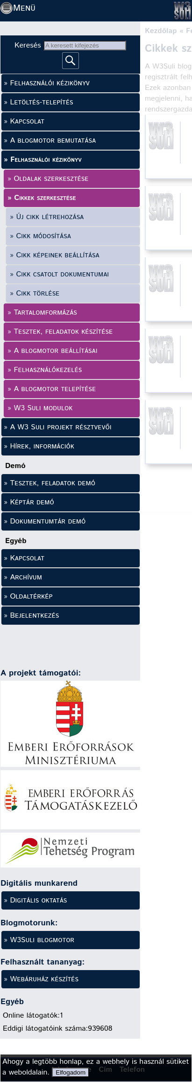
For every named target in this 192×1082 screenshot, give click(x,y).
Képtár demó (32, 502)
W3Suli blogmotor (42, 940)
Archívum (26, 577)
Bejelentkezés (34, 615)
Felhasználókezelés (48, 370)
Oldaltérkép (31, 596)
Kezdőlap (161, 31)
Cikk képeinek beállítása (57, 255)
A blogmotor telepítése (55, 389)
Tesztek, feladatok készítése (63, 331)
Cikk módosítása (43, 236)
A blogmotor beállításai (55, 350)
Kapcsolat (27, 121)
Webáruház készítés (44, 979)
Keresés (28, 45)
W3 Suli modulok (43, 408)
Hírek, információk (42, 446)
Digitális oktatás (38, 900)
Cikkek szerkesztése (45, 198)
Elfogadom (70, 1072)
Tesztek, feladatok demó (52, 483)
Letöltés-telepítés (41, 102)
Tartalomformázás (45, 312)
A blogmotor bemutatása (53, 140)
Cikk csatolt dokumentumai (62, 274)
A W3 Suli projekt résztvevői (60, 427)
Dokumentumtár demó (47, 521)
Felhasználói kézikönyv (49, 83)
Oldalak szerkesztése (51, 178)
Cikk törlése (37, 293)
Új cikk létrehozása (50, 217)
